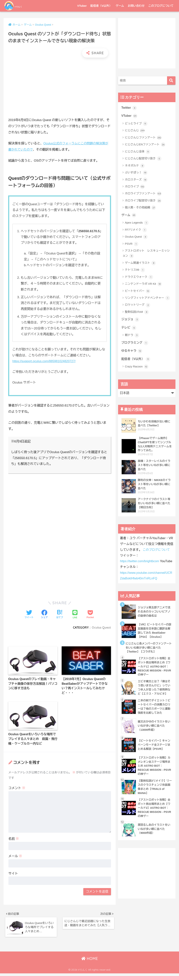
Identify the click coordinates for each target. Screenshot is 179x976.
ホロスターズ (136, 180)
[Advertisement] (59, 87)
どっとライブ (136, 124)
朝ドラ (132, 336)
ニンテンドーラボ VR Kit (143, 284)
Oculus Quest (101, 627)
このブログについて (161, 5)
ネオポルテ (135, 166)
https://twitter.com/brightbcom (140, 563)
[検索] (171, 80)
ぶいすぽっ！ (136, 173)
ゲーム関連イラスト (140, 263)
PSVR (131, 244)
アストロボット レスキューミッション (146, 254)
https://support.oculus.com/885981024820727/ (45, 361)
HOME (89, 961)
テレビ (129, 328)
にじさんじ (135, 131)
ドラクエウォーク (139, 277)
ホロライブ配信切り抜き (143, 201)
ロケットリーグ (137, 305)
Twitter (129, 108)
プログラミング (135, 344)
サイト (13, 875)
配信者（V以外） (101, 5)
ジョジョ (130, 320)
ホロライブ (135, 187)
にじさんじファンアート (143, 138)
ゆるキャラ (132, 352)
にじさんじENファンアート (145, 145)
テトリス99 (135, 270)
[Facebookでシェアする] (44, 615)
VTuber (82, 5)
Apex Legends (137, 223)
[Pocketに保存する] (90, 615)
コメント (16, 789)
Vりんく (18, 5)
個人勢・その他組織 (140, 208)
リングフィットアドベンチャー (147, 299)
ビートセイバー (137, 291)
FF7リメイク (136, 230)
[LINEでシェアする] (75, 615)
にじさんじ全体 (137, 152)
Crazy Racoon (136, 368)
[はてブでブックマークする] (59, 615)
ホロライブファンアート (143, 194)
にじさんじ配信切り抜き (143, 159)
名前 (13, 840)
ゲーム (120, 5)
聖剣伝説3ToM (137, 312)
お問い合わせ (136, 5)
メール (15, 857)
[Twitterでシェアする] (29, 615)
